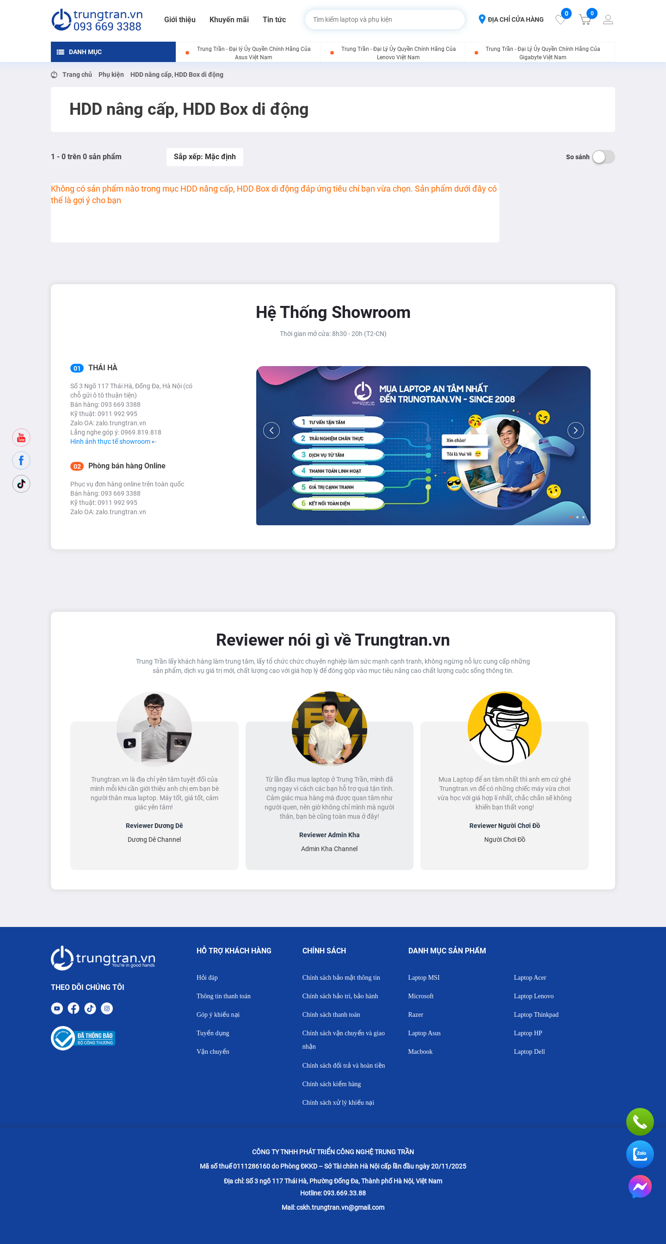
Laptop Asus (424, 1033)
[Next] (576, 430)
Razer (416, 1014)
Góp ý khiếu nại (218, 1014)
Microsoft (421, 996)
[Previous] (271, 430)
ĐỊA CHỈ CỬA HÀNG (511, 19)
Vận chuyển (213, 1051)
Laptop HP (528, 1033)
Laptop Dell (529, 1051)
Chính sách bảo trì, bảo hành (340, 996)
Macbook (420, 1051)
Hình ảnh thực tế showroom (113, 441)
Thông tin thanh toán (224, 996)
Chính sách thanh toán (331, 1014)
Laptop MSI (424, 977)
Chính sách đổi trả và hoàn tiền (343, 1065)
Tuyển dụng (213, 1033)
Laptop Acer (530, 977)
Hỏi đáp (207, 977)
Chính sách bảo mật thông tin (341, 977)
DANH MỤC (79, 52)
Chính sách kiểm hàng (331, 1084)
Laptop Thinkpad (536, 1014)
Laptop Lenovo (534, 996)
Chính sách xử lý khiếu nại (338, 1102)
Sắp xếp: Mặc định (205, 156)
